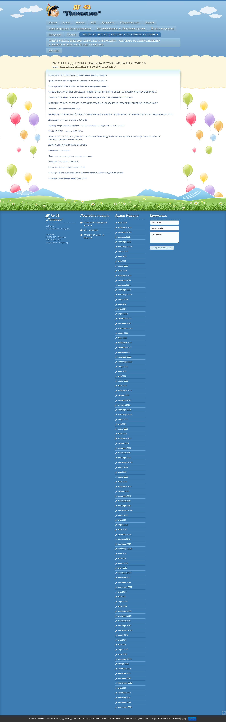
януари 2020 (123, 491)
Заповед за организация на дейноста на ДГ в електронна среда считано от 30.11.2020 (86, 125)
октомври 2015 (124, 678)
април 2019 (123, 525)
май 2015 (122, 688)
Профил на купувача (162, 28)
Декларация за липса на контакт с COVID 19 (67, 120)
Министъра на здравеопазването (92, 75)
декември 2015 (124, 669)
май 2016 (122, 645)
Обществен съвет (129, 22)
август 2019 (123, 515)
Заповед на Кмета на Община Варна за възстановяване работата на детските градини (85, 173)
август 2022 (123, 366)
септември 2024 (125, 295)
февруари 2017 (125, 611)
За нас (66, 22)
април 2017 (123, 601)
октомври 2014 (124, 702)
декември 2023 (124, 318)
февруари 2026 (125, 227)
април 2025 (123, 266)
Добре (192, 719)
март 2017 (122, 606)
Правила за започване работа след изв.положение (70, 156)
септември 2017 (125, 587)
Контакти (54, 50)
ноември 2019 (124, 501)
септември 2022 (125, 362)
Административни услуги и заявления (70, 28)
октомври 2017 (124, 582)
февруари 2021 (125, 438)
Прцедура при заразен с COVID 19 (63, 162)
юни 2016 (122, 640)
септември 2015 (125, 683)
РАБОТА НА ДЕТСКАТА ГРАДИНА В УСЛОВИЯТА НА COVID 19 (120, 34)
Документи (108, 22)
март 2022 (122, 386)
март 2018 (122, 568)
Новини (80, 22)
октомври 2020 (124, 458)
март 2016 (122, 654)
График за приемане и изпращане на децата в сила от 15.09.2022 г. (77, 81)
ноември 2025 (124, 237)
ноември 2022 (124, 352)
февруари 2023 (125, 343)
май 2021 (122, 424)
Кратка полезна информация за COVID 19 (66, 167)
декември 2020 (124, 448)
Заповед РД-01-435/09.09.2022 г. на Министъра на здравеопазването (78, 86)
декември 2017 (124, 573)
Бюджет (149, 22)
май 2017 (122, 597)
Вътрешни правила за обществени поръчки (121, 28)
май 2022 (122, 376)
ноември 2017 (124, 577)
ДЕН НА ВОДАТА (91, 230)
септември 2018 (125, 549)
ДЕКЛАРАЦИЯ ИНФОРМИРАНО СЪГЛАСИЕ (67, 145)
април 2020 (123, 477)
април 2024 (123, 314)
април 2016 (123, 649)
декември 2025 (124, 232)
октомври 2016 (124, 625)
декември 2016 (124, 616)
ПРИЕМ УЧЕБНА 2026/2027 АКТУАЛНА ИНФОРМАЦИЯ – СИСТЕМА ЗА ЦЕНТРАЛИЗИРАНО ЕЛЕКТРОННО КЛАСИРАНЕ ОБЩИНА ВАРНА (104, 42)
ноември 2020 (124, 453)
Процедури (55, 34)
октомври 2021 (124, 410)
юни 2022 (122, 371)
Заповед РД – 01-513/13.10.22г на (63, 75)
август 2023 (123, 333)
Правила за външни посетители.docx (64, 109)
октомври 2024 (124, 290)
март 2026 (122, 223)
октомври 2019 (124, 506)
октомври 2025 (124, 242)
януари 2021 (123, 443)
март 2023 (122, 338)
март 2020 (122, 482)
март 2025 (122, 271)
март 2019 (122, 529)
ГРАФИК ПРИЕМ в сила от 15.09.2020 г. (65, 131)
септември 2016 (125, 630)
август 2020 (123, 467)
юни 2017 (122, 592)
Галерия (71, 34)
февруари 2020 (125, 486)
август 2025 (123, 251)
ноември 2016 (124, 621)
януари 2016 (123, 664)
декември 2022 (124, 347)
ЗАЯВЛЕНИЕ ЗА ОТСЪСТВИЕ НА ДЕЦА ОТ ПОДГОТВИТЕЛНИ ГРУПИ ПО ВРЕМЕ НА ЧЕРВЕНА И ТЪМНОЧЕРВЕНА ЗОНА (102, 92)
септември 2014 (125, 707)
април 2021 (123, 429)
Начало (53, 22)
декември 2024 (124, 280)
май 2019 (122, 520)
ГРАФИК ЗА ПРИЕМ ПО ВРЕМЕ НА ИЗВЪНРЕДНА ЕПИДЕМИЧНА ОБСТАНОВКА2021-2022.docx (90, 97)
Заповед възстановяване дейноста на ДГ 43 (67, 178)
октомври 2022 (124, 357)
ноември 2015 (124, 673)
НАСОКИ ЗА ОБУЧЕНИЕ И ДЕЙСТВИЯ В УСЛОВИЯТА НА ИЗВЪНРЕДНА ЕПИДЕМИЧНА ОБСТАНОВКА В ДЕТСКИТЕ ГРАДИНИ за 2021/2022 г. (111, 114)
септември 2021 (125, 414)
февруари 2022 (125, 390)
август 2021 (123, 419)
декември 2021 (124, 400)
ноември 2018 (124, 539)
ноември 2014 (124, 697)
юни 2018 (122, 554)
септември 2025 (125, 247)
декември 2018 (124, 534)
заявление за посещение (59, 150)
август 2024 (123, 299)
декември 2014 (124, 693)
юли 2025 (122, 256)
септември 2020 (125, 462)
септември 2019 (125, 510)
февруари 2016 (125, 659)
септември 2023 (125, 328)
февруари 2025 (125, 275)
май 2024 (122, 309)
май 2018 (122, 558)
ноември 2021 (124, 405)
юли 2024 (122, 304)
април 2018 (123, 563)
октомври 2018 (124, 544)
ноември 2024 (124, 285)
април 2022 (123, 381)
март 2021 (122, 434)
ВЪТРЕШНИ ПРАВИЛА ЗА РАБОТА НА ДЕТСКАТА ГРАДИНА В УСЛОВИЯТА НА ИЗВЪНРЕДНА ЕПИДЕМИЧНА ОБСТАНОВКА (103, 103)
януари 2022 (123, 395)
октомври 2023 (124, 323)
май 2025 (122, 261)
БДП (93, 22)
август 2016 (123, 635)
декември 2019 (124, 496)
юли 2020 (122, 472)
